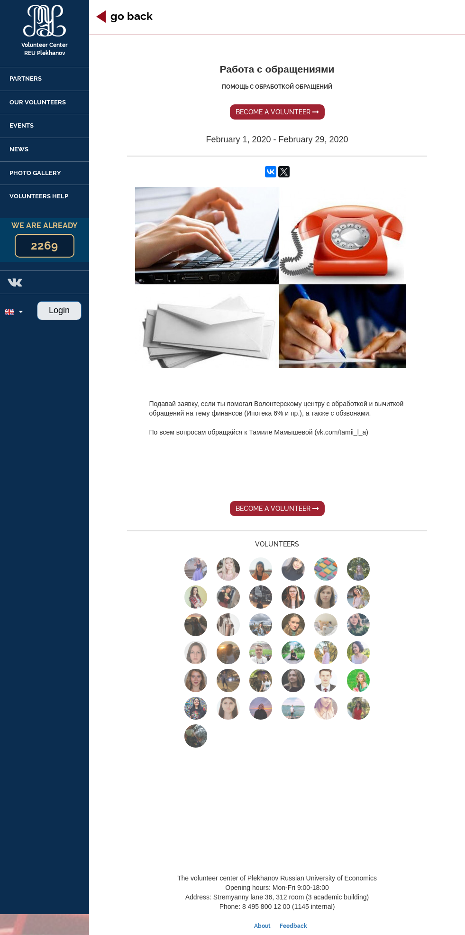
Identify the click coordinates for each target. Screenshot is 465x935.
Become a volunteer (277, 112)
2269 (44, 245)
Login (59, 310)
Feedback (293, 926)
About (262, 926)
